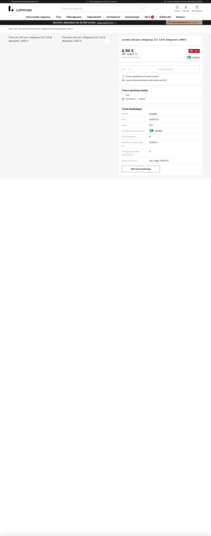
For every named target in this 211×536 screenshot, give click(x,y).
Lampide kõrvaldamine (151, 517)
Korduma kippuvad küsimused (24, 445)
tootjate (121, 422)
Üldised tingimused (149, 450)
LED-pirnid (22, 29)
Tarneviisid (14, 459)
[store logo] (20, 8)
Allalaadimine (67, 193)
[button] (106, 41)
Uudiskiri (78, 445)
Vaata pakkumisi (105, 22)
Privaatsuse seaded (58, 517)
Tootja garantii (16, 473)
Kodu (11, 29)
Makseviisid (14, 455)
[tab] (21, 192)
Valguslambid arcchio (20, 302)
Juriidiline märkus (148, 455)
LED (15, 29)
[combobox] (103, 9)
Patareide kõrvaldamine (132, 517)
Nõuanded (94, 455)
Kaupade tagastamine (20, 464)
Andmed (196, 57)
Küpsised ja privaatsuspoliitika (155, 445)
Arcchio (153, 113)
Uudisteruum (80, 459)
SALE (149, 17)
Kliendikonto (15, 469)
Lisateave (44, 193)
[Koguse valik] (126, 69)
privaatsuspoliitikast (113, 420)
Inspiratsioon (80, 455)
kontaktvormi (142, 417)
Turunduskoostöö (83, 450)
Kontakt (12, 450)
